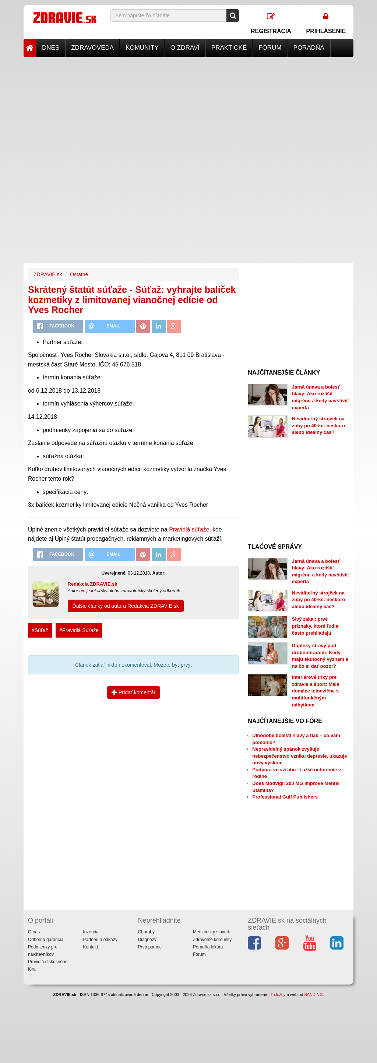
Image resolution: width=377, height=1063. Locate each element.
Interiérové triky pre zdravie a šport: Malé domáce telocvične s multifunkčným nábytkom (315, 690)
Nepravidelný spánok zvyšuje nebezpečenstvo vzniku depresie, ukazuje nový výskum (299, 755)
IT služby (277, 994)
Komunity (142, 47)
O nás (34, 931)
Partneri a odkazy (100, 939)
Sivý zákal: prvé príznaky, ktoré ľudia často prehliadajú (315, 625)
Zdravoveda (92, 47)
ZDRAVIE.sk (48, 274)
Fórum (269, 47)
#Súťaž (40, 630)
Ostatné (79, 274)
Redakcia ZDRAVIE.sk (92, 584)
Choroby (146, 931)
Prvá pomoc (150, 947)
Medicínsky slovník (211, 931)
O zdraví (185, 47)
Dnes (50, 47)
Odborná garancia (45, 939)
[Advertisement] (188, 108)
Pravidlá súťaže (189, 529)
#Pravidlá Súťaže (79, 630)
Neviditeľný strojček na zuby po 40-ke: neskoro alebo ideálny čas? (318, 425)
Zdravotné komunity (212, 939)
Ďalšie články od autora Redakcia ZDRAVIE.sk (126, 606)
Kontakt (90, 947)
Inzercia (90, 931)
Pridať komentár (133, 692)
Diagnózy (147, 939)
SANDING (313, 994)
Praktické (229, 47)
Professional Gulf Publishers (285, 797)
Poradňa (308, 47)
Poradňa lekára (208, 947)
